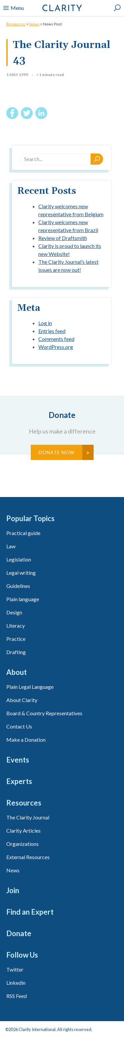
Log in (45, 323)
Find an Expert (30, 911)
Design (14, 612)
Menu (13, 8)
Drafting (16, 652)
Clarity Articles (23, 830)
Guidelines (18, 586)
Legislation (18, 559)
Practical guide (23, 533)
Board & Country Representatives (44, 713)
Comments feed (56, 339)
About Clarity (21, 700)
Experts (19, 781)
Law (11, 546)
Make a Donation (26, 739)
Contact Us (19, 726)
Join (12, 890)
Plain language (22, 599)
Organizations (22, 844)
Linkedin (15, 982)
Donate (18, 933)
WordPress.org (55, 347)
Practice (15, 639)
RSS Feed (16, 996)
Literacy (15, 625)
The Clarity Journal (27, 817)
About (16, 672)
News (34, 23)
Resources (15, 23)
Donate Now (56, 452)
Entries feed (51, 331)
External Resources (28, 857)
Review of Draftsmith (62, 238)
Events (17, 759)
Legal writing (21, 572)
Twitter (14, 969)
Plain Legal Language (30, 687)
